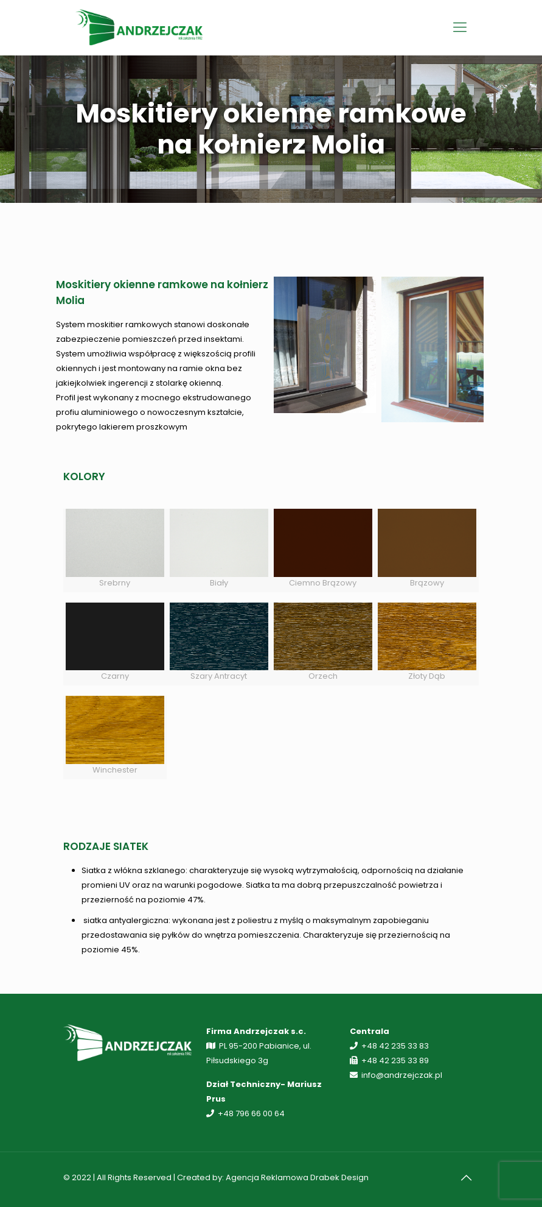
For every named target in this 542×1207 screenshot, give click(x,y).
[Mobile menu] (460, 27)
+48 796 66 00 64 (251, 1113)
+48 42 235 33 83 (395, 1046)
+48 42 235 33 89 (395, 1060)
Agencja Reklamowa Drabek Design (297, 1177)
